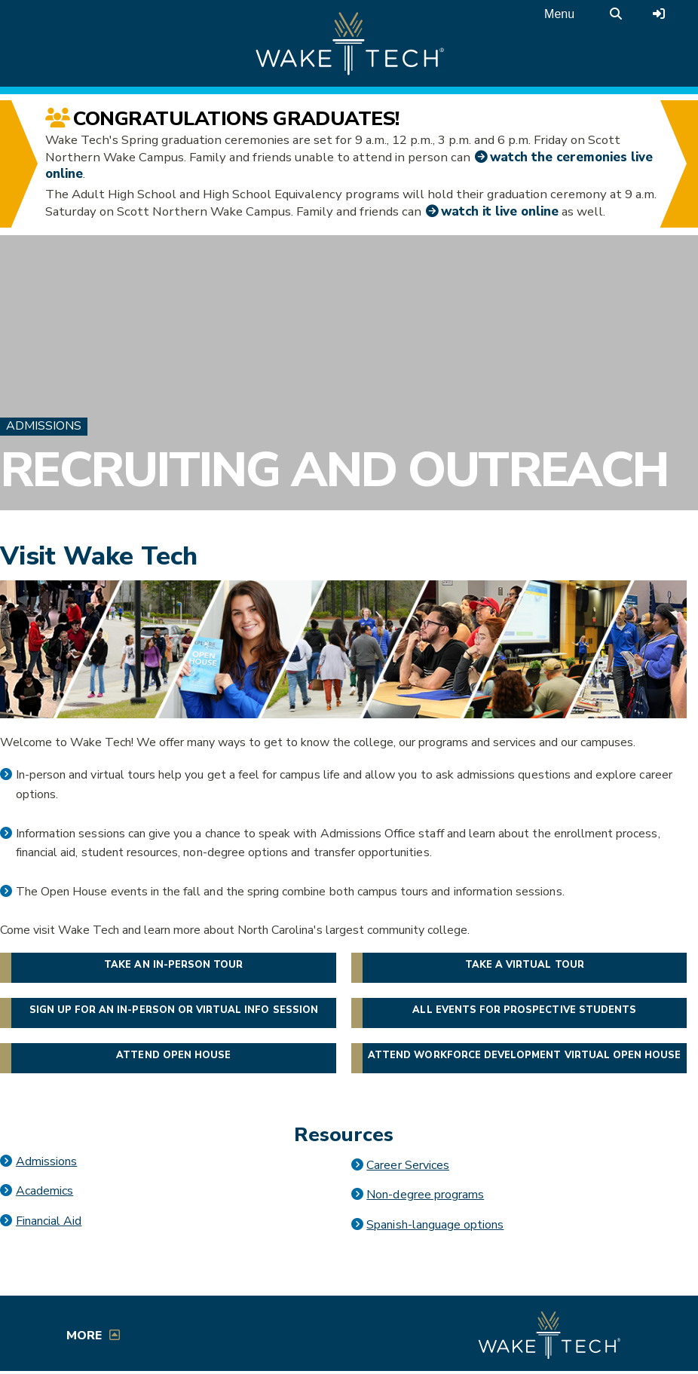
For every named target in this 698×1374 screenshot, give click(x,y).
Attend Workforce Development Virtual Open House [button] (524, 1055)
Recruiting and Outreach (334, 470)
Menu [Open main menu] (559, 14)
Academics (44, 1191)
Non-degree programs (425, 1194)
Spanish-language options (435, 1224)
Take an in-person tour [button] (173, 965)
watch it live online (500, 211)
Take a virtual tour (524, 965)
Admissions (43, 426)
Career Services (407, 1165)
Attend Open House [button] (173, 1055)
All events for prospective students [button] (524, 1010)
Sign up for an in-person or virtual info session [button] (173, 1010)
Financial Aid (49, 1221)
